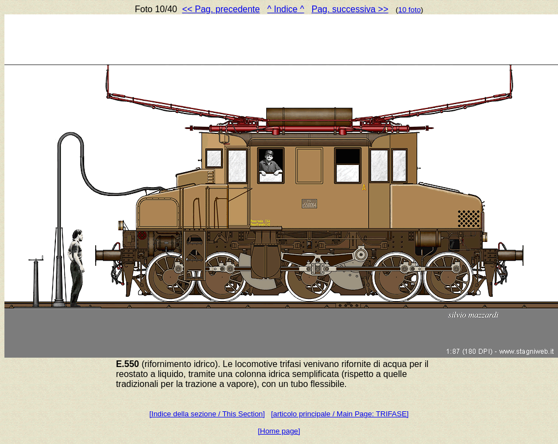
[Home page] (279, 431)
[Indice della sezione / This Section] (207, 414)
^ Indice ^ (285, 9)
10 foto (409, 10)
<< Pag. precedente (221, 9)
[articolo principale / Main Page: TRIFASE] (340, 414)
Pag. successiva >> (350, 9)
